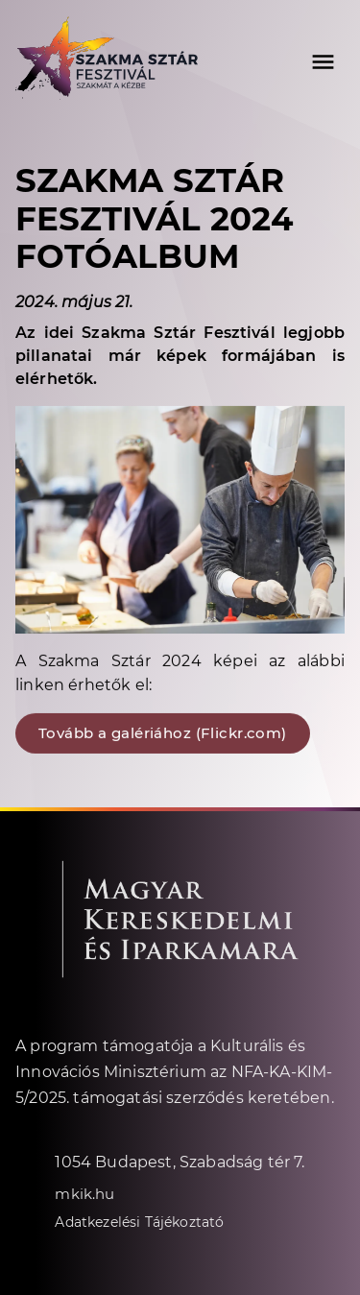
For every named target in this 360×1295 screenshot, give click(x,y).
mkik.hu (84, 1193)
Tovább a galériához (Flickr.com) (162, 733)
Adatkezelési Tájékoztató (139, 1221)
